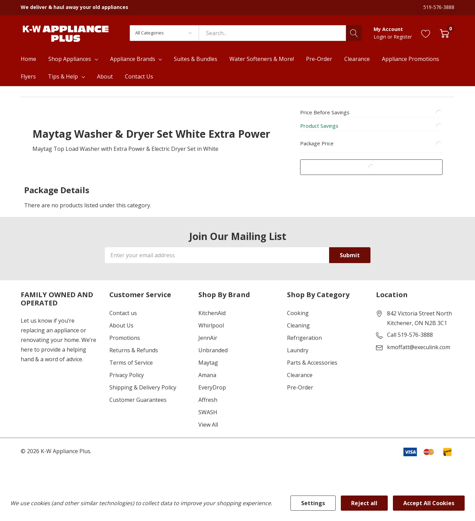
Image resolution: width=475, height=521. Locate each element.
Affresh (207, 400)
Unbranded (213, 351)
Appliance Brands (132, 59)
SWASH (207, 413)
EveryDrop (212, 388)
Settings (313, 503)
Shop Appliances (69, 59)
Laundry (297, 351)
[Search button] (354, 33)
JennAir (207, 338)
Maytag (208, 363)
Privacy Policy (126, 375)
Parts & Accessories (312, 363)
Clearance (300, 375)
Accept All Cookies (428, 503)
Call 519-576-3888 (410, 335)
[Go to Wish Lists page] (426, 33)
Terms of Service (131, 363)
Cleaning (298, 326)
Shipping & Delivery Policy (142, 388)
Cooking (298, 313)
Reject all (364, 503)
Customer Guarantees (138, 400)
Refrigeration (304, 338)
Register (403, 36)
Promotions (124, 338)
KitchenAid (212, 313)
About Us (121, 326)
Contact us (123, 313)
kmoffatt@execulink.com (418, 348)
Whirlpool (211, 326)
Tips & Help (63, 76)
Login (380, 36)
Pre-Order (300, 388)
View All (208, 425)
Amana (207, 375)
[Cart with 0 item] (444, 33)
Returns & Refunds (133, 351)
